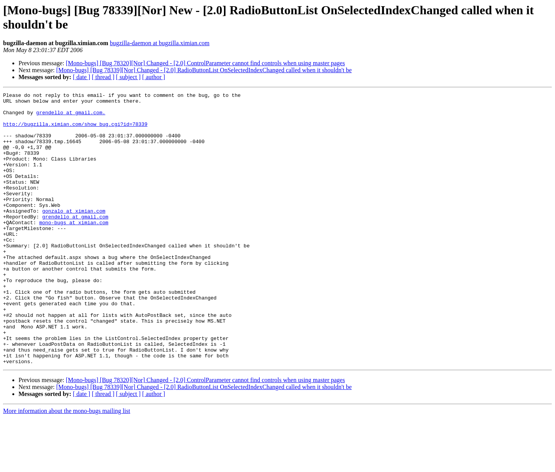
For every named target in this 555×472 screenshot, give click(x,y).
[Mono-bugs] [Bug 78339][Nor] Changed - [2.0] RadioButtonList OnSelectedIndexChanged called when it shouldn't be (204, 70)
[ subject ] (128, 77)
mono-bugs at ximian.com (73, 248)
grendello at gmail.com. (70, 116)
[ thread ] (103, 77)
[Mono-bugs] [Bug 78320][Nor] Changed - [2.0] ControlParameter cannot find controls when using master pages (205, 63)
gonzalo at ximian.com (73, 235)
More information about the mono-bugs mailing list (66, 465)
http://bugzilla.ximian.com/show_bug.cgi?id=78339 (75, 130)
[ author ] (153, 77)
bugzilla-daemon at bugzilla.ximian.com (160, 43)
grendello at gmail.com (75, 242)
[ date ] (81, 77)
